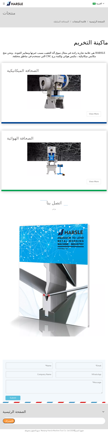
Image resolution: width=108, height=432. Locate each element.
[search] (60, 421)
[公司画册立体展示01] (54, 276)
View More (94, 114)
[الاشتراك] (9, 420)
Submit (13, 398)
